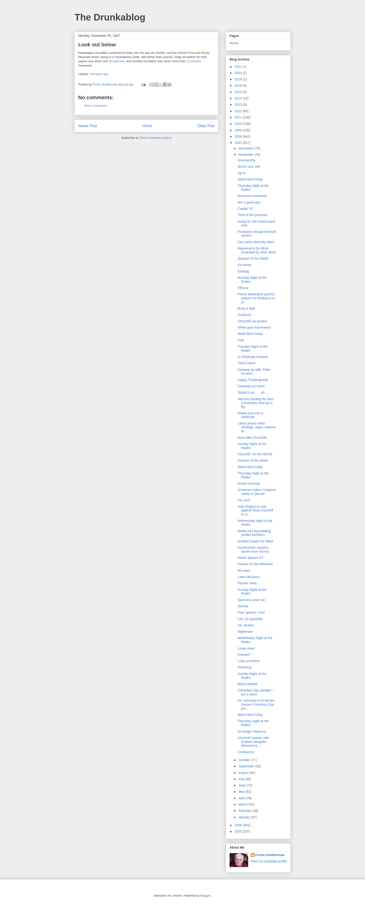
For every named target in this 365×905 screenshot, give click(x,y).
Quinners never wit (251, 600)
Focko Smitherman (270, 855)
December (246, 148)
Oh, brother (246, 625)
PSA (241, 340)
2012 (239, 111)
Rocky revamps (249, 483)
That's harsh (247, 363)
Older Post (206, 126)
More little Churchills (252, 437)
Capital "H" (245, 209)
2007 (239, 143)
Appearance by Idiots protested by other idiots (257, 250)
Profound (244, 315)
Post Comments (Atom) (155, 137)
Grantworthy (246, 160)
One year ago (99, 74)
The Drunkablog (109, 17)
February (245, 811)
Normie (243, 606)
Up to (241, 173)
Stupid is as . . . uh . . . (254, 392)
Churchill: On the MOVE (255, 454)
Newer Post (87, 126)
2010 (239, 124)
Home (147, 126)
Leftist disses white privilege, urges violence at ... (257, 427)
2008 (239, 136)
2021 (239, 66)
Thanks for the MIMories (255, 564)
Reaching (244, 667)
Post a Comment (95, 105)
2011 (239, 117)
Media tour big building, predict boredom (254, 533)
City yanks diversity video (256, 242)
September (246, 766)
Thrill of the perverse (252, 215)
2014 (239, 98)
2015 (239, 92)
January (244, 817)
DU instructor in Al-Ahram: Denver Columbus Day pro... (256, 704)
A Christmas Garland (253, 357)
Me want (244, 570)
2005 (239, 831)
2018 (239, 79)
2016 (239, 85)
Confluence (246, 752)
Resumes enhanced (252, 196)
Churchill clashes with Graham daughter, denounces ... (253, 742)
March (243, 804)
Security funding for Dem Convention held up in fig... (256, 403)
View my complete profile (269, 861)
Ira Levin (244, 500)
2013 (239, 104)
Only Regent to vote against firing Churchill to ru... (255, 510)
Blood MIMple (248, 684)
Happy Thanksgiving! (253, 380)
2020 (239, 73)
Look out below (249, 661)
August (243, 773)
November (246, 155)
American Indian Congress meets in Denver (257, 492)
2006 (239, 825)
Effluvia (243, 288)
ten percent (117, 61)
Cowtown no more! (251, 386)
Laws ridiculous (249, 577)
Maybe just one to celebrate (251, 415)
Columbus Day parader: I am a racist (256, 692)
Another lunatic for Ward (255, 541)
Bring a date (246, 308)
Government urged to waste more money (253, 549)
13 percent (193, 61)
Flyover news (247, 583)
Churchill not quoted (252, 321)
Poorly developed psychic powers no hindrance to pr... (256, 298)
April (242, 798)
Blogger (205, 895)
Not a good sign (249, 202)
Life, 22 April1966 (250, 619)
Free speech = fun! (251, 612)
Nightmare (245, 631)
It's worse (244, 265)
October (244, 760)
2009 (239, 130)
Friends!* (244, 655)
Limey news (246, 648)
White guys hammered (254, 327)
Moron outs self (249, 166)
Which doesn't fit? (250, 558)
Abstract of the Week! (253, 258)
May (241, 791)
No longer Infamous (252, 731)
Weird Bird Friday (250, 179)
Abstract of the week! (253, 460)
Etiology (243, 271)
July (241, 779)
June (242, 785)
